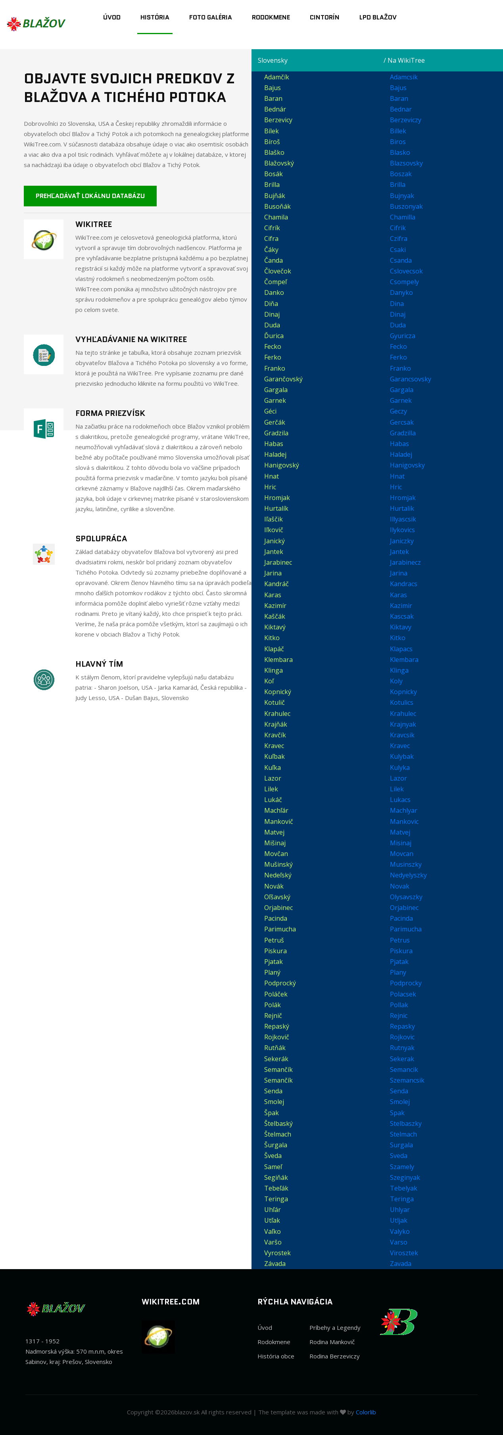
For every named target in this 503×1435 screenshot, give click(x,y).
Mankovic (404, 821)
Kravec (400, 745)
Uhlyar (400, 1209)
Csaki (398, 249)
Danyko (401, 292)
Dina (397, 303)
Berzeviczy (405, 119)
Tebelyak (403, 1188)
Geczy (398, 411)
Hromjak (403, 497)
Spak (397, 1112)
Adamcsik (404, 77)
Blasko (400, 152)
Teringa (402, 1199)
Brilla (397, 184)
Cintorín (325, 17)
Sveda (398, 1155)
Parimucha (406, 929)
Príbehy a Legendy (335, 1327)
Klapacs (401, 648)
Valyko (400, 1231)
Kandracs (403, 583)
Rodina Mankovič (332, 1342)
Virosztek (404, 1252)
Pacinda (401, 918)
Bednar (401, 109)
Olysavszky (406, 897)
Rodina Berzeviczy (334, 1356)
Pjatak (399, 961)
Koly (396, 681)
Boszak (401, 173)
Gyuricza (402, 335)
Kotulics (401, 702)
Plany (398, 972)
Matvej (400, 832)
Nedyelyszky (408, 875)
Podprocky (406, 983)
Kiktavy (400, 627)
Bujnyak (402, 195)
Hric (396, 487)
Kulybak (402, 756)
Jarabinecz (405, 562)
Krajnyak (403, 724)
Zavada (400, 1263)
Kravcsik (402, 735)
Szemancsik (407, 1080)
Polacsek (403, 994)
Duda (398, 325)
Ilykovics (402, 529)
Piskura (401, 950)
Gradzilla (403, 433)
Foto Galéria (210, 17)
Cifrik (398, 227)
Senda (399, 1091)
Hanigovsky (407, 465)
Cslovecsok (406, 271)
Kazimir (401, 605)
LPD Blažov (378, 17)
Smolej (400, 1101)
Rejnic (398, 1015)
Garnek (401, 400)
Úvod (112, 17)
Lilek (397, 789)
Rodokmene (271, 17)
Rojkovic (402, 1037)
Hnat (397, 476)
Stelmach (403, 1134)
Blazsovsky (406, 163)
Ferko (398, 357)
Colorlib (366, 1412)
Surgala (401, 1145)
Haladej (401, 454)
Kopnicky (403, 691)
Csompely (404, 281)
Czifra (398, 238)
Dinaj (397, 314)
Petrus (400, 940)
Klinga (399, 670)
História (154, 17)
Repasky (402, 1026)
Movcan (401, 853)
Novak (399, 886)
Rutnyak (402, 1047)
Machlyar (403, 810)
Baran (399, 98)
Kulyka (400, 767)
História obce (275, 1356)
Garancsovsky (410, 379)
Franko (400, 368)
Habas (399, 443)
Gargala (401, 389)
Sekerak (402, 1058)
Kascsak (402, 616)
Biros (398, 141)
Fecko (398, 346)
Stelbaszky (406, 1123)
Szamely (402, 1166)
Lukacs (400, 799)
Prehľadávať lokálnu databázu (90, 195)
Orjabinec (404, 907)
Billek (398, 131)
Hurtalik (402, 508)
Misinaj (400, 843)
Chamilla (402, 217)
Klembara (404, 659)
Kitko (397, 637)
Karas (398, 595)
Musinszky (406, 864)
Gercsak (402, 422)
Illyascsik (403, 519)
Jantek (399, 551)
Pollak (399, 1004)
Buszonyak (406, 206)
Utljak (398, 1220)
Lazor (398, 778)
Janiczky (402, 541)
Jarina (398, 573)
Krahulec (403, 713)
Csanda (401, 260)
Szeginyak (405, 1177)
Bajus (398, 87)
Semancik (404, 1069)
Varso (398, 1242)
